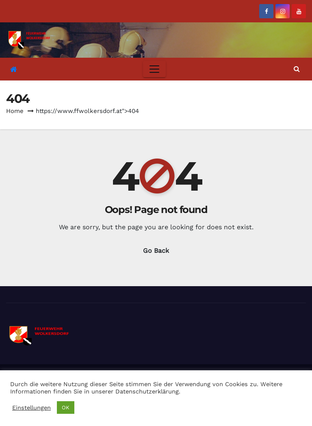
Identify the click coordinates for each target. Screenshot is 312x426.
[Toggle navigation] (154, 69)
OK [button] (65, 407)
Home (15, 111)
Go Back (156, 250)
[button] (297, 69)
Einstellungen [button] (31, 407)
